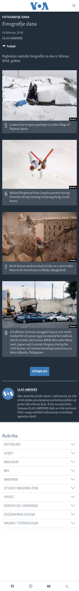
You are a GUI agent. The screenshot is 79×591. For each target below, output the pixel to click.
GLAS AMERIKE (12, 38)
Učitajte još (39, 371)
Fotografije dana (15, 17)
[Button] (9, 47)
